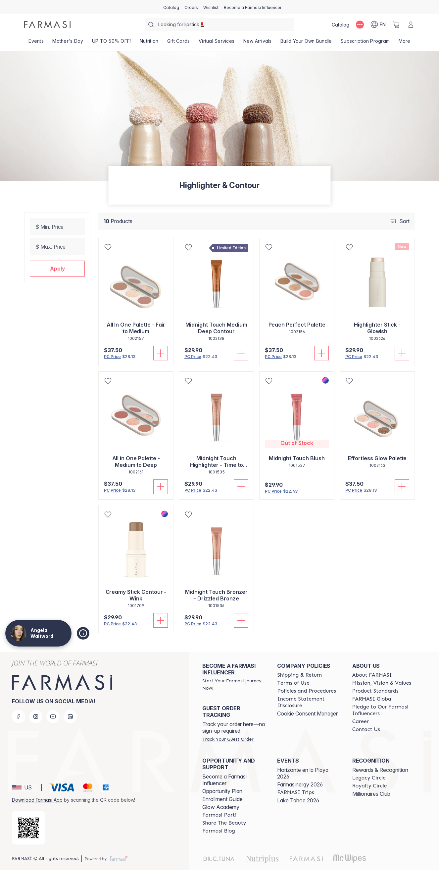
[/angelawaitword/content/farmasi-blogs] (218, 831)
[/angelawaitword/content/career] (360, 721)
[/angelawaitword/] (47, 24)
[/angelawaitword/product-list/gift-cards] (178, 43)
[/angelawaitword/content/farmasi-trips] (295, 792)
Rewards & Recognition (380, 770)
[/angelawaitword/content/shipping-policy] (299, 675)
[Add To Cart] (160, 353)
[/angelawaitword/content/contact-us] (366, 729)
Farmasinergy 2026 (300, 784)
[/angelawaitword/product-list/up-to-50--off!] (111, 43)
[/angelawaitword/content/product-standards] (375, 691)
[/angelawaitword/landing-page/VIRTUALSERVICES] (216, 43)
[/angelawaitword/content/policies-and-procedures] (306, 691)
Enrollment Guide (222, 799)
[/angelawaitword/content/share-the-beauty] (224, 823)
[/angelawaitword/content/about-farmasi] (372, 675)
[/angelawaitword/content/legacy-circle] (369, 778)
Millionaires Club (371, 793)
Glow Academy (220, 807)
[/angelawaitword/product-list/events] (36, 43)
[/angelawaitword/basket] (396, 25)
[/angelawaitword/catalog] (171, 7)
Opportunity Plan (222, 791)
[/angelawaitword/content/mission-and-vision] (381, 683)
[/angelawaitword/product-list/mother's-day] (68, 43)
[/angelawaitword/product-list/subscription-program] (365, 43)
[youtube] (53, 716)
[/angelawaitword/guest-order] (227, 739)
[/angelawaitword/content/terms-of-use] (293, 683)
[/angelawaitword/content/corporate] (372, 699)
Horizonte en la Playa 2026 (302, 773)
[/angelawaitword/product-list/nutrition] (149, 43)
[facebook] (18, 716)
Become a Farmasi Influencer (224, 779)
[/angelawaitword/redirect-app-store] (28, 827)
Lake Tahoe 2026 (298, 800)
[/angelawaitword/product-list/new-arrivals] (257, 43)
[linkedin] (70, 716)
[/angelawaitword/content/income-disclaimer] (308, 702)
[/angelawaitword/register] (191, 7)
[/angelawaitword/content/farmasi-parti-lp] (219, 815)
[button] (57, 269)
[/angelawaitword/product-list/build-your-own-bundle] (306, 43)
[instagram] (35, 716)
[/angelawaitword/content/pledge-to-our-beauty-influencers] (383, 710)
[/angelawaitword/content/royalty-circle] (369, 785)
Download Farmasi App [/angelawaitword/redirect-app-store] (37, 800)
